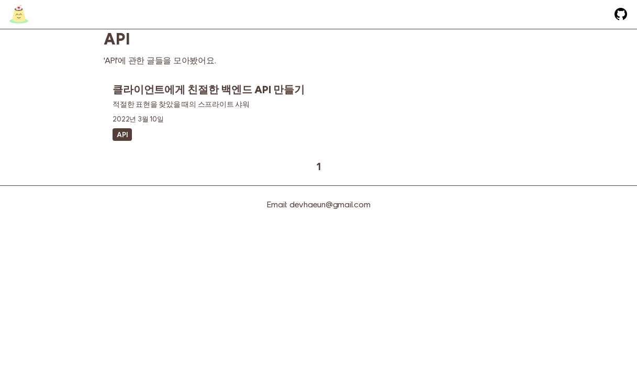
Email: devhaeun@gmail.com (319, 204)
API (122, 134)
